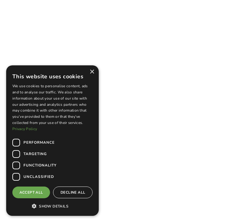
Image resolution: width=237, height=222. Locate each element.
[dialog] (52, 140)
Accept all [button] (31, 192)
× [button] (91, 72)
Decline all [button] (72, 192)
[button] (52, 206)
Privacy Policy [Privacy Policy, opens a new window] (24, 128)
